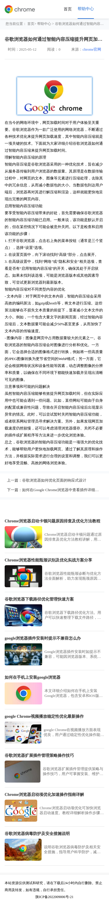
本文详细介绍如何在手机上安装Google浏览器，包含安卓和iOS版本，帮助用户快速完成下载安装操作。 (72, 693)
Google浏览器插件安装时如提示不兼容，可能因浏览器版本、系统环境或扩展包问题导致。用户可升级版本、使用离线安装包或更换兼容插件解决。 (72, 654)
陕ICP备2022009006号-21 (54, 897)
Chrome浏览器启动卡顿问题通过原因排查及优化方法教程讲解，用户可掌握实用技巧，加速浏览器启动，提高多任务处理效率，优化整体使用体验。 (73, 537)
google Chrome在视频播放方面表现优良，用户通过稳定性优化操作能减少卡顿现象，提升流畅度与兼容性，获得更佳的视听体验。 (74, 732)
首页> (31, 24)
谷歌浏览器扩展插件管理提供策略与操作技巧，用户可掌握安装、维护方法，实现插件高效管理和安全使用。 (73, 771)
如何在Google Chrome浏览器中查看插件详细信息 (62, 490)
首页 (68, 9)
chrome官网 (92, 49)
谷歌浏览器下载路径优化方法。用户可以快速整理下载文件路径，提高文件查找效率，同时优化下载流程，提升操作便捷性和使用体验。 (72, 615)
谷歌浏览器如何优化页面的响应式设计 (54, 480)
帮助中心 (44, 24)
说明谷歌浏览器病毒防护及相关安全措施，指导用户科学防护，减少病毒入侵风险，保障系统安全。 (72, 850)
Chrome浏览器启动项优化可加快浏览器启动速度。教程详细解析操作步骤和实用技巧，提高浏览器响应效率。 (72, 811)
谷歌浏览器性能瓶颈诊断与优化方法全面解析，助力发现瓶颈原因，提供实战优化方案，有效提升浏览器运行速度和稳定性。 (72, 576)
